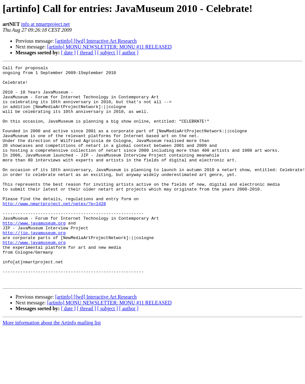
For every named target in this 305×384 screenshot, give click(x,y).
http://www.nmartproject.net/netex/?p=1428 (54, 232)
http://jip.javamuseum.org (34, 266)
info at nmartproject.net (45, 24)
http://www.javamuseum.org (34, 255)
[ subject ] (107, 52)
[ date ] (68, 52)
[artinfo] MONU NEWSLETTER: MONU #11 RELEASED (109, 46)
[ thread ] (86, 52)
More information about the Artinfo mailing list (52, 366)
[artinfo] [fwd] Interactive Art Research (96, 41)
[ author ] (129, 52)
